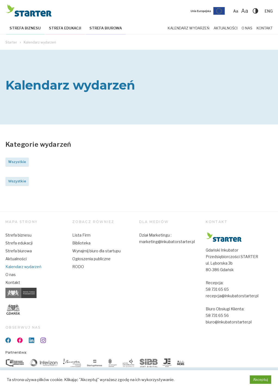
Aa (235, 11)
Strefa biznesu (25, 28)
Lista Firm (81, 235)
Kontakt (265, 28)
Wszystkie (17, 162)
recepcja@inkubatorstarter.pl (232, 295)
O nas (247, 28)
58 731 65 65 (217, 289)
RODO (78, 266)
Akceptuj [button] (260, 379)
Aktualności (226, 28)
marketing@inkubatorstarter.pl (167, 241)
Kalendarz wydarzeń (189, 28)
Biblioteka (81, 243)
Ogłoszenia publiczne (91, 258)
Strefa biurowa (105, 28)
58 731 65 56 (217, 315)
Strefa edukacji (65, 28)
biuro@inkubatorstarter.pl (229, 322)
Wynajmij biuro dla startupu (96, 251)
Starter (11, 42)
